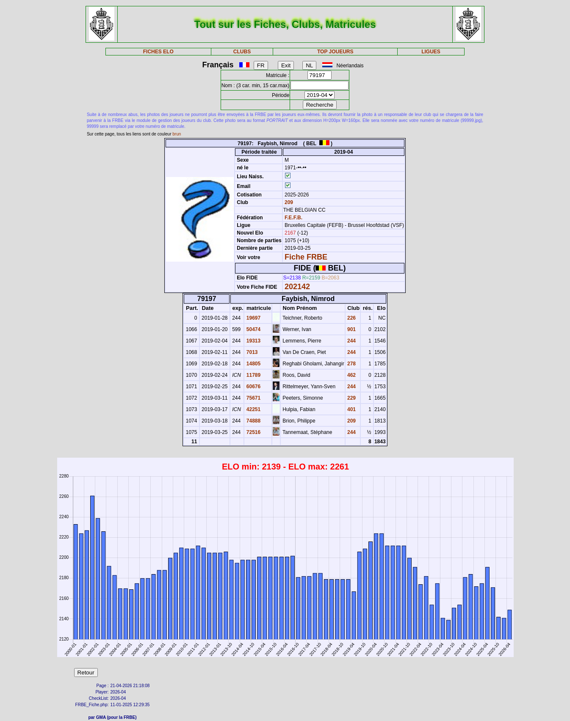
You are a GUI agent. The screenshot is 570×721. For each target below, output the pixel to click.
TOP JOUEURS (335, 52)
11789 (252, 375)
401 (351, 409)
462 (351, 375)
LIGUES (430, 52)
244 (351, 341)
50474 (252, 329)
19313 (252, 341)
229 (351, 398)
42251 (252, 409)
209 (288, 202)
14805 (252, 364)
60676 (252, 387)
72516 (252, 432)
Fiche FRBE (306, 257)
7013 (251, 352)
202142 (297, 286)
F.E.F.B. (293, 218)
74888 (252, 421)
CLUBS (242, 52)
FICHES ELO (158, 52)
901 (351, 329)
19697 (252, 318)
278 (351, 364)
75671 (252, 398)
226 (351, 318)
